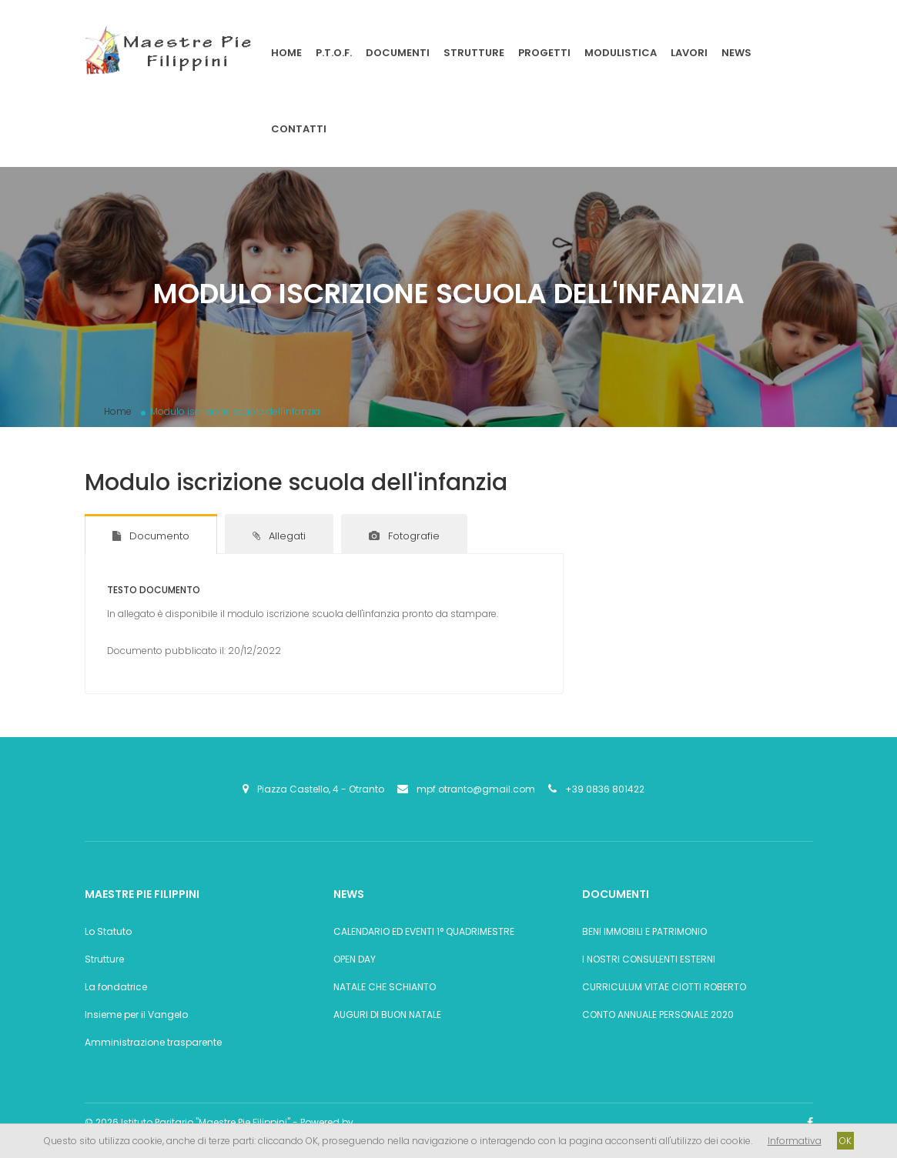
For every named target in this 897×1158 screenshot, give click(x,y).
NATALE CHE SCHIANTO (384, 986)
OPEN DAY (354, 959)
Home (286, 52)
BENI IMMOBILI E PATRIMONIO (644, 931)
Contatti (298, 129)
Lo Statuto (108, 931)
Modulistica (620, 52)
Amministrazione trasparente (153, 1042)
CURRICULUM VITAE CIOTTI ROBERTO (664, 986)
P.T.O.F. (334, 52)
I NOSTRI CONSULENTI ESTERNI (648, 959)
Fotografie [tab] (404, 536)
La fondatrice (116, 986)
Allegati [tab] (279, 536)
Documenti (398, 52)
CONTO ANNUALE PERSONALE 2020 (658, 1014)
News (736, 52)
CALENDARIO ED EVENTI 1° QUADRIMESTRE (423, 931)
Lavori (689, 52)
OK (845, 1140)
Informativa (795, 1140)
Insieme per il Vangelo (136, 1014)
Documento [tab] (150, 536)
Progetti (544, 52)
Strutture (473, 52)
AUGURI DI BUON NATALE (387, 1014)
